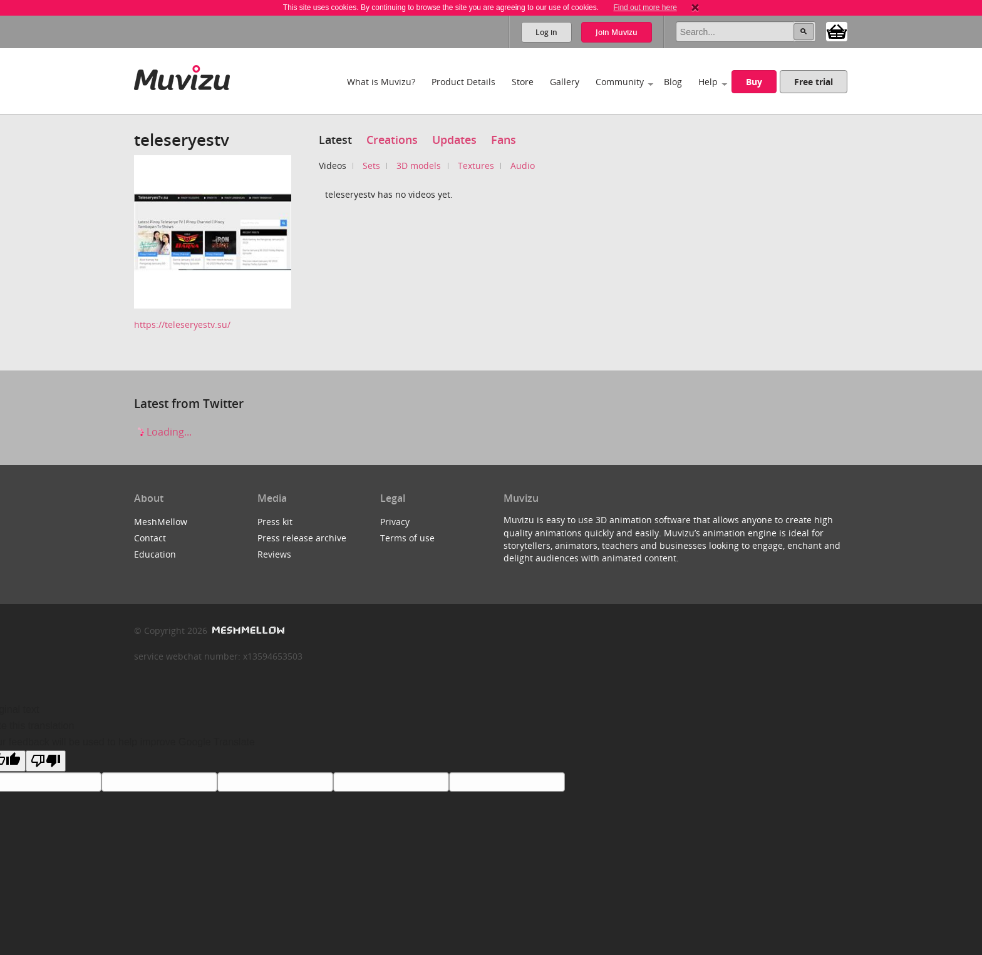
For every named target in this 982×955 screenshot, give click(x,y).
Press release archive (301, 538)
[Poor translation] (46, 761)
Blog (673, 82)
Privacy (395, 522)
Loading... (163, 432)
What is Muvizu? (381, 82)
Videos (332, 165)
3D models (418, 165)
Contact (150, 538)
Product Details (463, 82)
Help (708, 82)
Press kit (274, 522)
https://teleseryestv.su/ (182, 324)
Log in (546, 32)
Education (155, 554)
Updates (454, 139)
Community (620, 82)
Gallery (564, 82)
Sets (371, 165)
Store (523, 82)
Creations (392, 139)
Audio (522, 165)
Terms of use (407, 538)
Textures (476, 165)
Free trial (813, 82)
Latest (335, 139)
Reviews (274, 554)
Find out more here (644, 7)
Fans (503, 139)
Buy (754, 82)
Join (617, 32)
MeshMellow (160, 522)
